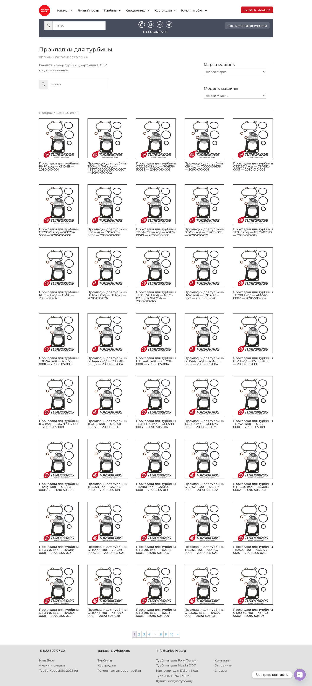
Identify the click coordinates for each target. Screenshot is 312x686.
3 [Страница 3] (144, 634)
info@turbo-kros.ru (171, 651)
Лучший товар (88, 10)
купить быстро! (257, 9)
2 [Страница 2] (139, 634)
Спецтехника (136, 10)
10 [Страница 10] (171, 634)
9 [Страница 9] (166, 634)
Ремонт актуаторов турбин (119, 671)
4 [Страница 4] (149, 634)
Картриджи (163, 10)
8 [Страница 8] (161, 634)
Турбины (110, 10)
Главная (45, 57)
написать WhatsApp (114, 651)
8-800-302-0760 (155, 32)
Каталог (63, 10)
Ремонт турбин (192, 10)
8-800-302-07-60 (52, 651)
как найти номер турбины (247, 25)
